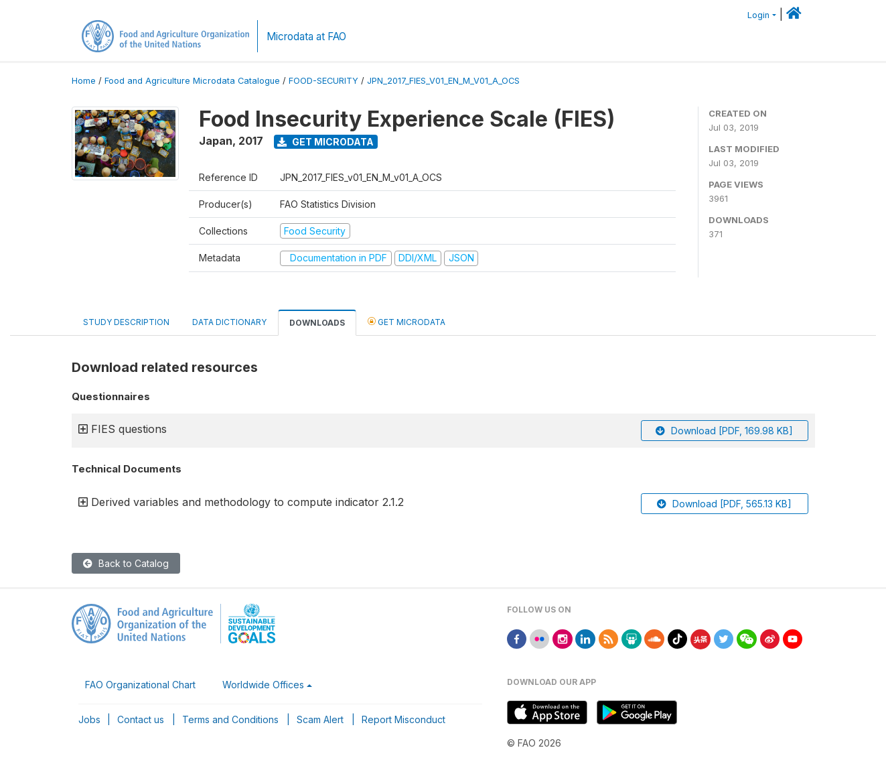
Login (758, 15)
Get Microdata (325, 141)
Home (84, 81)
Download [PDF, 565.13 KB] (724, 503)
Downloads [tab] (317, 323)
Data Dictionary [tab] (229, 322)
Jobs (89, 719)
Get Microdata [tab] (406, 321)
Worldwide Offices (263, 684)
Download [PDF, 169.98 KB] (724, 430)
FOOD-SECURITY (323, 81)
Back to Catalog (126, 563)
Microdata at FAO (306, 36)
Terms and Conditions (230, 719)
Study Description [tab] (126, 322)
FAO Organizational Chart (140, 684)
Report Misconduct (403, 719)
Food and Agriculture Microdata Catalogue (192, 81)
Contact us (140, 719)
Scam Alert (320, 719)
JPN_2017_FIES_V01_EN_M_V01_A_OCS (443, 81)
